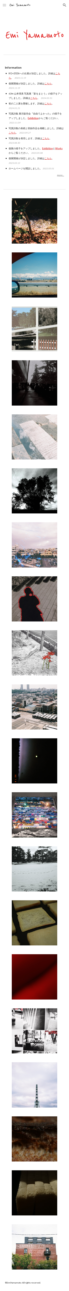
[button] (4, 5)
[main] (34, 121)
